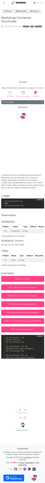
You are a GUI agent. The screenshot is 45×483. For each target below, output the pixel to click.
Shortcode (26, 26)
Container (38, 26)
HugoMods (19, 2)
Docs (32, 26)
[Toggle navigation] (41, 3)
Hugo (22, 463)
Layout (35, 11)
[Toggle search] (37, 3)
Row (22, 417)
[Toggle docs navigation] (3, 3)
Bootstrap (21, 11)
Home (7, 11)
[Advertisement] (22, 52)
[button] (20, 410)
